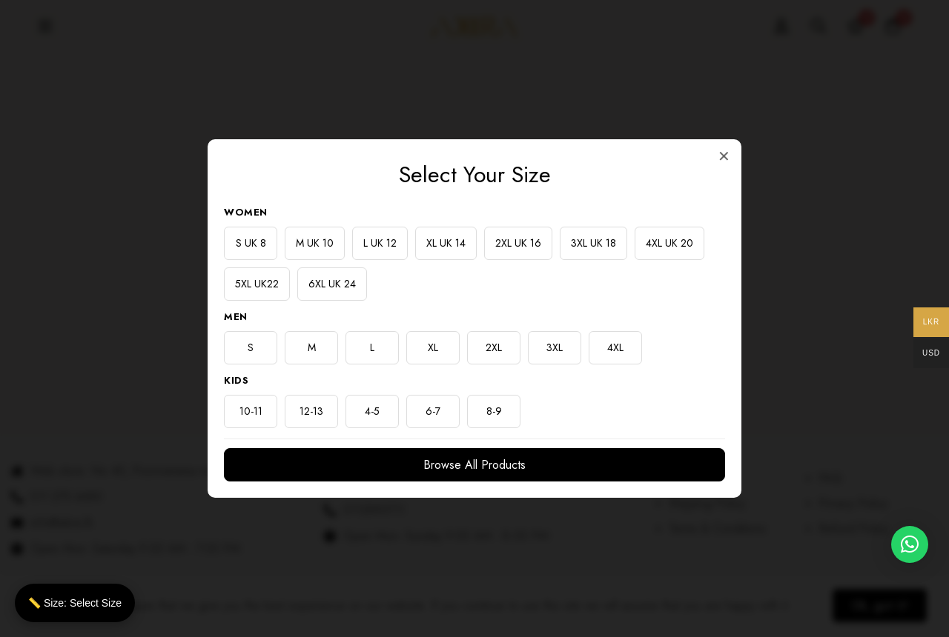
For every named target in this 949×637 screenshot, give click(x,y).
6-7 (433, 411)
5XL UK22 (257, 283)
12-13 (311, 411)
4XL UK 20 (669, 243)
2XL (494, 347)
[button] (909, 544)
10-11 (250, 411)
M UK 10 (315, 243)
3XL (554, 347)
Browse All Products (474, 464)
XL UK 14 (446, 243)
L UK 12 (380, 243)
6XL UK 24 (332, 283)
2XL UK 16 (518, 243)
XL (433, 347)
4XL (615, 347)
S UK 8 (251, 243)
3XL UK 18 (593, 243)
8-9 (494, 411)
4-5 (372, 411)
